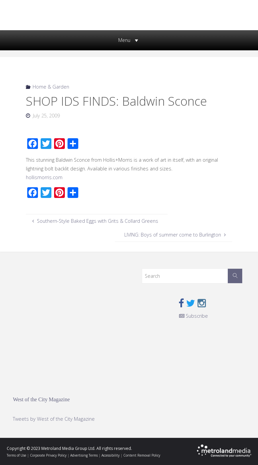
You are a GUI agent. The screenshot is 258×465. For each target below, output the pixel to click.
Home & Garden (51, 87)
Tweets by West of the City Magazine (54, 419)
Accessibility (110, 455)
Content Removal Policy (141, 455)
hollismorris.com (44, 177)
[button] (124, 40)
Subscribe (193, 316)
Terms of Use (16, 455)
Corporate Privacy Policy (48, 455)
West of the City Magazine (41, 399)
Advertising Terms (84, 455)
